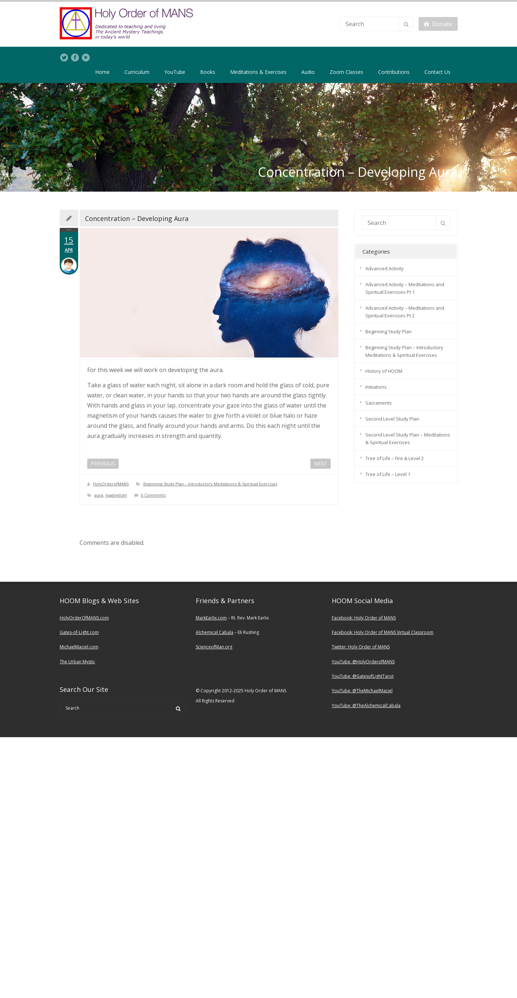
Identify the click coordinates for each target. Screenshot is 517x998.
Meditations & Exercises (258, 71)
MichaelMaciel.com (79, 647)
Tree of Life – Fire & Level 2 (394, 458)
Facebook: (343, 618)
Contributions (394, 71)
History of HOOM (383, 371)
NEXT (320, 463)
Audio (308, 71)
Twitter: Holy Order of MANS (361, 647)
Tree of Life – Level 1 (387, 474)
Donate (438, 24)
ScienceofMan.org (214, 647)
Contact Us (437, 71)
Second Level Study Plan (392, 419)
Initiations (376, 387)
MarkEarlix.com (211, 618)
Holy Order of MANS (375, 618)
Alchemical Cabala (214, 632)
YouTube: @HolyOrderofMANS (363, 662)
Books (207, 71)
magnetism (116, 495)
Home (102, 71)
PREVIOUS (103, 463)
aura (98, 495)
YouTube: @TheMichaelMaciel (362, 691)
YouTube (174, 71)
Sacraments (378, 403)
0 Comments (153, 495)
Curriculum (136, 71)
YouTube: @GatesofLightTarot (363, 676)
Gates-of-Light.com (79, 632)
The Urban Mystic (77, 662)
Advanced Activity (384, 268)
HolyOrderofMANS (111, 484)
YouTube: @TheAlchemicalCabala (366, 705)
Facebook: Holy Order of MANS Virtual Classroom (382, 632)
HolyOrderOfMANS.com (84, 618)
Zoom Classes (346, 71)
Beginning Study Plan (388, 331)
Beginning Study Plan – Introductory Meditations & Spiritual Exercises (210, 484)
